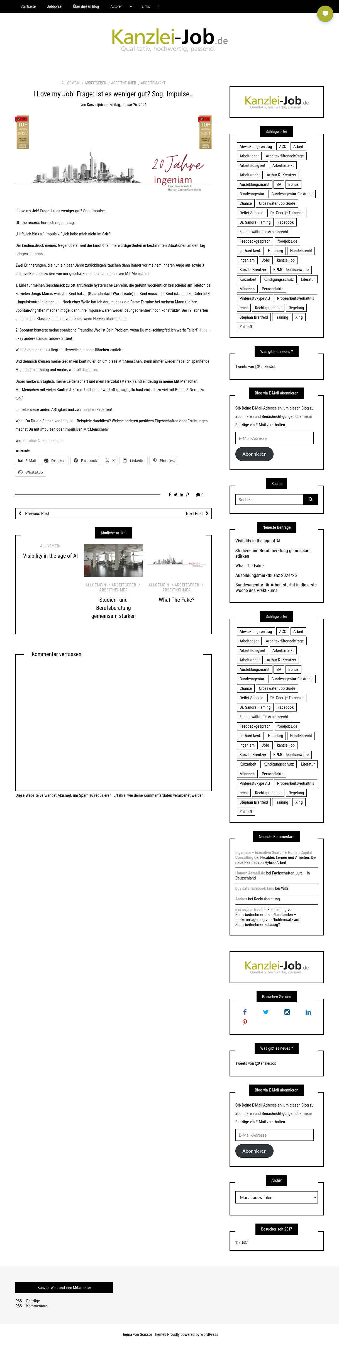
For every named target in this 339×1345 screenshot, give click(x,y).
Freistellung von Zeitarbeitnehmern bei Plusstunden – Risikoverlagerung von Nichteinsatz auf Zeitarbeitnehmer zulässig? (267, 917)
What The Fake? (176, 599)
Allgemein (70, 83)
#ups (203, 330)
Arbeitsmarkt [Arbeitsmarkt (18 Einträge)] (283, 165)
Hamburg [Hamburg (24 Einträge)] (275, 250)
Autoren (116, 6)
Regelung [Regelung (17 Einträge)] (296, 307)
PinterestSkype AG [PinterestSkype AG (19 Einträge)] (255, 298)
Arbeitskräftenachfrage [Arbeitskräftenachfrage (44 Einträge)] (285, 156)
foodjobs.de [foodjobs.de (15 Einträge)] (287, 241)
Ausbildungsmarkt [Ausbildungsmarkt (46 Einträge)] (254, 184)
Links (146, 6)
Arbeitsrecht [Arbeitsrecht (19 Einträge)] (250, 174)
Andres (241, 898)
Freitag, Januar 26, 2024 (128, 105)
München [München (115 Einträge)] (247, 288)
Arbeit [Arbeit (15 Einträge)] (298, 146)
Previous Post (36, 513)
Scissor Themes (153, 1334)
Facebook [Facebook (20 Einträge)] (286, 222)
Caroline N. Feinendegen (43, 440)
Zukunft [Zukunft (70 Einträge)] (246, 326)
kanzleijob (95, 105)
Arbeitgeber (95, 83)
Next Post (194, 513)
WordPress (209, 1334)
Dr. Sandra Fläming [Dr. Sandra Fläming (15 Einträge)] (255, 222)
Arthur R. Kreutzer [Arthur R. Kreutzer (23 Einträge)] (281, 174)
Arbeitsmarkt (153, 83)
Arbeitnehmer (123, 83)
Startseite (28, 6)
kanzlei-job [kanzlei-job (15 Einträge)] (286, 260)
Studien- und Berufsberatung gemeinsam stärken (113, 607)
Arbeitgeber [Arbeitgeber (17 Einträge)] (249, 156)
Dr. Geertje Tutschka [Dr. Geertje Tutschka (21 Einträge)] (287, 212)
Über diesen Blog (86, 6)
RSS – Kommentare (31, 1306)
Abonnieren (254, 454)
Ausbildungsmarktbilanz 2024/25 (266, 575)
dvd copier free (247, 909)
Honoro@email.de (250, 873)
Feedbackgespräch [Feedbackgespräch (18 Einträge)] (255, 241)
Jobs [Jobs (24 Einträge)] (266, 260)
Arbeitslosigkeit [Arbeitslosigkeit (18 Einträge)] (252, 165)
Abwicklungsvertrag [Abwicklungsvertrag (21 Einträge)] (256, 146)
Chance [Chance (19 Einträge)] (246, 203)
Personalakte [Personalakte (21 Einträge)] (273, 288)
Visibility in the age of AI (50, 555)
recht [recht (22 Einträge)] (244, 307)
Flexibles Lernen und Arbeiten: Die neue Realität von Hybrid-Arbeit (275, 860)
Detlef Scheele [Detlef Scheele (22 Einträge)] (251, 212)
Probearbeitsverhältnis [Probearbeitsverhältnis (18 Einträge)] (295, 298)
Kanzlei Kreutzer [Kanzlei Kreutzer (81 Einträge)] (253, 269)
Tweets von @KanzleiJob (255, 366)
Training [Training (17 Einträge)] (281, 317)
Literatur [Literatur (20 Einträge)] (308, 279)
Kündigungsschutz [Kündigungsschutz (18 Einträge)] (279, 279)
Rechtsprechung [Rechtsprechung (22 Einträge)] (268, 307)
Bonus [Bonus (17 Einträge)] (293, 184)
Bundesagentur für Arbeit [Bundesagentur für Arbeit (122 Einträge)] (292, 193)
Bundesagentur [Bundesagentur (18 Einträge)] (252, 193)
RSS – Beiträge (27, 1300)
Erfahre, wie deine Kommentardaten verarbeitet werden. (159, 795)
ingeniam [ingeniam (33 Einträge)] (247, 260)
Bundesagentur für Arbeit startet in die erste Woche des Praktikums (276, 587)
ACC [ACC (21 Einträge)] (282, 146)
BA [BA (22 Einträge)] (279, 184)
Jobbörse (54, 6)
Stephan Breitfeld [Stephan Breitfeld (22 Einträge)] (254, 317)
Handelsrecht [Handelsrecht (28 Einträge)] (301, 250)
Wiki (284, 888)
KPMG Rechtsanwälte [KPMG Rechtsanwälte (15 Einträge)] (291, 269)
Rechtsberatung (267, 898)
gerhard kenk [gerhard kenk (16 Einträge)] (250, 250)
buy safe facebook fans (254, 888)
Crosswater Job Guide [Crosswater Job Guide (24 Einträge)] (277, 203)
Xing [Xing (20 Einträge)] (299, 317)
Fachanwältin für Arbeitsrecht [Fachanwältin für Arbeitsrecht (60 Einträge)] (264, 231)
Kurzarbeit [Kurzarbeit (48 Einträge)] (248, 279)
